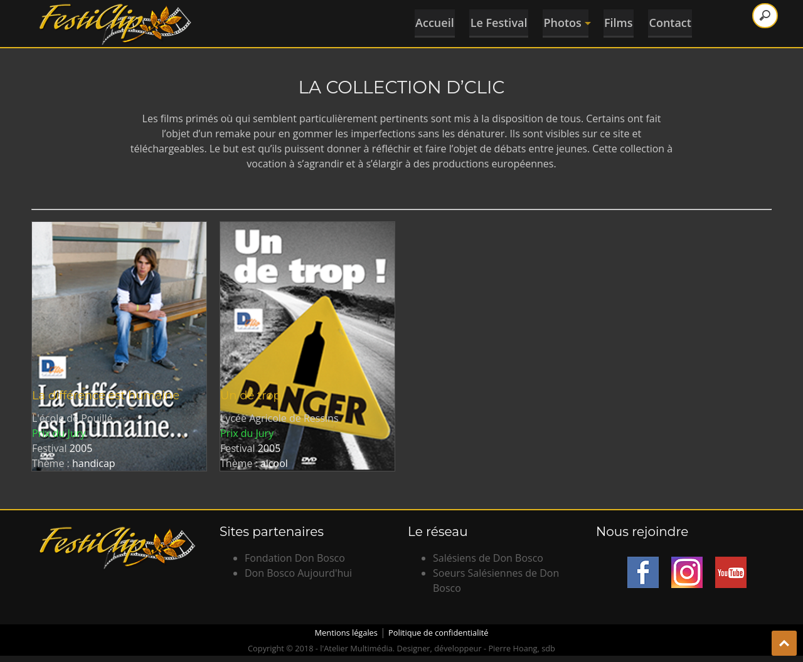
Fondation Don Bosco (295, 558)
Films (618, 21)
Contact (673, 21)
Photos (563, 21)
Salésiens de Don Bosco (488, 558)
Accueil (424, 21)
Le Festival (492, 21)
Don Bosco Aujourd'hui (298, 573)
